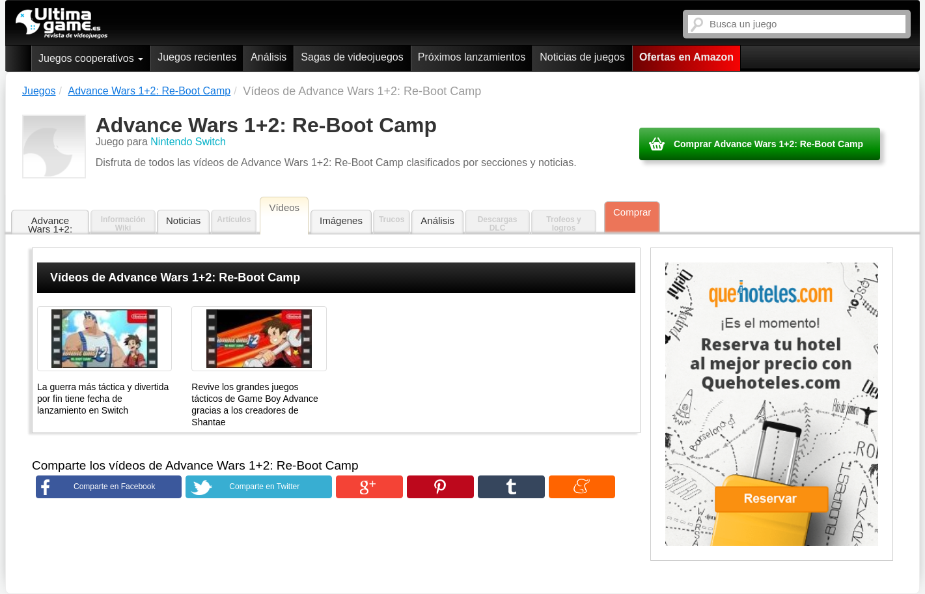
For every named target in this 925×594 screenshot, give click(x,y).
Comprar (632, 212)
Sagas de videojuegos (352, 57)
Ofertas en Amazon (686, 57)
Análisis (268, 57)
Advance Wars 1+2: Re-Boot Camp (50, 225)
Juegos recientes (197, 57)
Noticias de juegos (582, 57)
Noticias (183, 220)
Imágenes (341, 220)
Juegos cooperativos (90, 58)
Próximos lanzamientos (471, 57)
